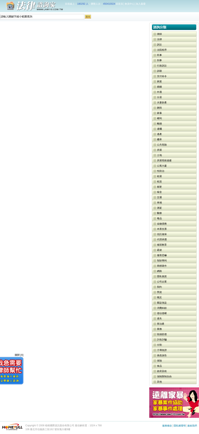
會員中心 (129, 3)
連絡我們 (192, 425)
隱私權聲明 (180, 425)
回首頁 (119, 3)
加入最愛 (141, 3)
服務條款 (167, 425)
